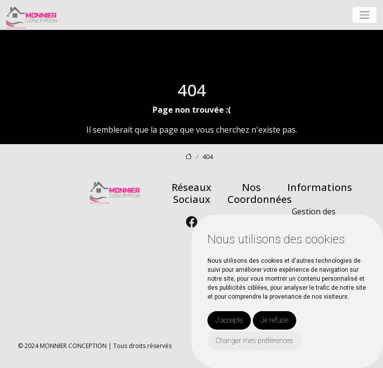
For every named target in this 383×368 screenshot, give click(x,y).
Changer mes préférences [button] (254, 341)
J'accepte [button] (229, 320)
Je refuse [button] (274, 320)
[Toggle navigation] (364, 14)
